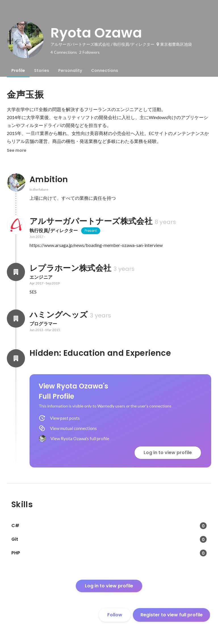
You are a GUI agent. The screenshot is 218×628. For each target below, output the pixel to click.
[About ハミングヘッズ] (16, 318)
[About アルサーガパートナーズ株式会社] (16, 225)
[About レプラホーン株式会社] (16, 272)
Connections (104, 70)
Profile (18, 70)
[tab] (18, 70)
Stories (41, 70)
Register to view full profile (172, 615)
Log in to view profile (168, 452)
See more (16, 150)
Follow (114, 615)
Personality (70, 70)
